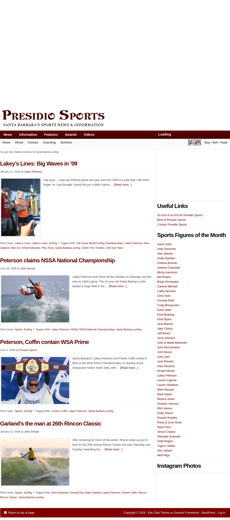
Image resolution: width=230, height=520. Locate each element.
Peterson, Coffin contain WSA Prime (44, 342)
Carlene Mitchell (167, 286)
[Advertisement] (53, 53)
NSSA (74, 329)
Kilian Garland (93, 492)
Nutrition (66, 142)
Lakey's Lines (22, 243)
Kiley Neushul (165, 366)
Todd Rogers (165, 441)
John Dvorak (28, 268)
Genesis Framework (186, 512)
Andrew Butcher (167, 263)
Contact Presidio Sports (172, 224)
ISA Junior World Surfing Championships (100, 243)
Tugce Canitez (166, 446)
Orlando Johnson (168, 403)
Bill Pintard (164, 277)
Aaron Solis (164, 244)
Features (49, 136)
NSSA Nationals (31, 247)
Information (26, 136)
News (6, 136)
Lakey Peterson (33, 171)
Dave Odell (164, 310)
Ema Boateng (165, 314)
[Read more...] (123, 184)
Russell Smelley (167, 417)
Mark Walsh (164, 394)
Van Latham (164, 450)
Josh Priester (165, 361)
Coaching (49, 142)
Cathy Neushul (166, 291)
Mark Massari (165, 389)
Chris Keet (163, 296)
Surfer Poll (88, 247)
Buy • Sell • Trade (216, 142)
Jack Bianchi (165, 324)
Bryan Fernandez (168, 281)
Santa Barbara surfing (67, 247)
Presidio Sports (115, 119)
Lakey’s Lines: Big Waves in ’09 (38, 163)
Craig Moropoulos (168, 305)
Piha (44, 247)
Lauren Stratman (167, 385)
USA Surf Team (114, 247)
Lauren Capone (167, 380)
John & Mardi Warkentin (172, 342)
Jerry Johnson (166, 338)
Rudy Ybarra (165, 413)
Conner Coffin (60, 411)
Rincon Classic (8, 497)
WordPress (208, 512)
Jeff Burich (163, 333)
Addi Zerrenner (166, 249)
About (18, 143)
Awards (69, 136)
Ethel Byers (164, 319)
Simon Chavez (166, 431)
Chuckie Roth (165, 300)
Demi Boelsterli (60, 492)
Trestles (99, 247)
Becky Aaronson (167, 272)
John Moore (164, 352)
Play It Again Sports (194, 143)
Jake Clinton (165, 328)
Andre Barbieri (166, 258)
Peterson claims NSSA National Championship (57, 260)
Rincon (142, 492)
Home (6, 142)
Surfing (53, 243)
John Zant (163, 356)
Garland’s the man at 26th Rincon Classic (50, 423)
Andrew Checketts (168, 267)
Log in (221, 512)
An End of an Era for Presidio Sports (180, 215)
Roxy (51, 247)
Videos (89, 134)
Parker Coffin (129, 492)
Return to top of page (21, 512)
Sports (18, 329)
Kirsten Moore (166, 371)
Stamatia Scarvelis (169, 436)
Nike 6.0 (15, 247)
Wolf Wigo (163, 455)
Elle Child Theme (158, 512)
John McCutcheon (168, 347)
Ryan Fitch (164, 427)
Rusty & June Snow (169, 422)
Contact (33, 142)
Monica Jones (166, 399)
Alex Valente (165, 253)
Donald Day (77, 492)
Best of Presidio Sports (171, 220)
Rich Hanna (164, 408)
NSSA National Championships (97, 329)
